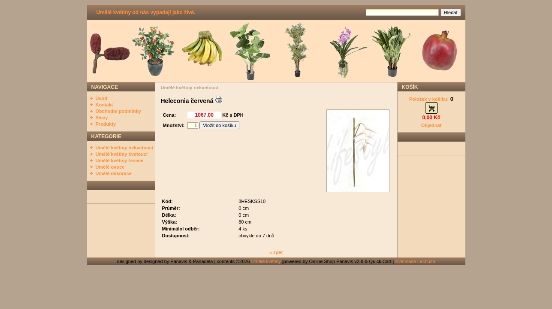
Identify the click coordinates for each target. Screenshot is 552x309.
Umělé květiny (266, 261)
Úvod (102, 98)
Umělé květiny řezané (120, 160)
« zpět (276, 252)
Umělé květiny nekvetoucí (125, 147)
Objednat (431, 125)
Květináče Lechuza (415, 261)
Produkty (106, 124)
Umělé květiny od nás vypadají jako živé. (146, 12)
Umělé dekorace (114, 173)
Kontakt (104, 104)
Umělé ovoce (110, 167)
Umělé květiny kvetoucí (122, 154)
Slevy (102, 117)
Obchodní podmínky (118, 111)
